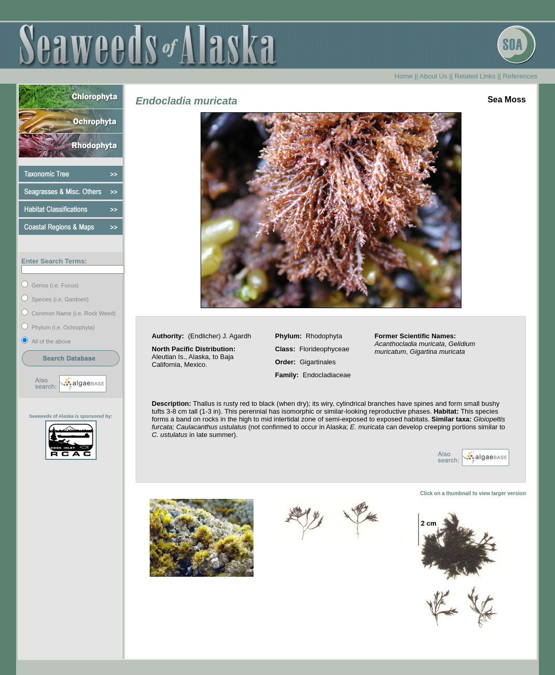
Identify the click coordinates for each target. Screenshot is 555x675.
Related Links (475, 76)
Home (403, 76)
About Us (433, 76)
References (520, 76)
